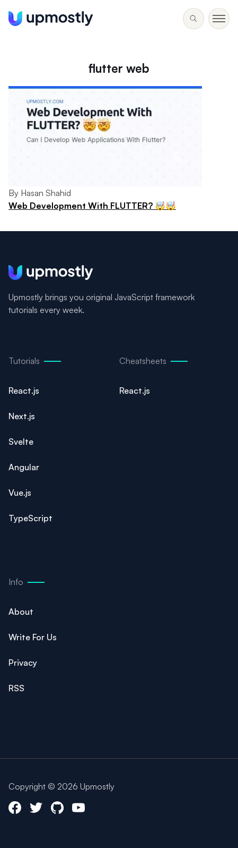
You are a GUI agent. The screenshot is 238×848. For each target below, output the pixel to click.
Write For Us (32, 637)
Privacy (22, 662)
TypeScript (30, 518)
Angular (23, 467)
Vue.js (19, 492)
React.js (23, 390)
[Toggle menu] (193, 18)
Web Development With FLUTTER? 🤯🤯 (92, 205)
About (20, 611)
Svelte (20, 441)
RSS (16, 688)
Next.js (21, 416)
